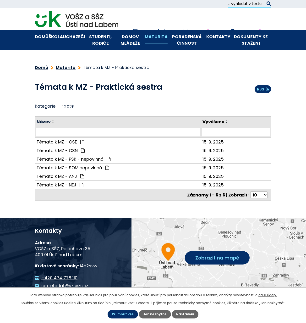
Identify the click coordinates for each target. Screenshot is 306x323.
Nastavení (185, 314)
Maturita (156, 37)
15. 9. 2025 (213, 142)
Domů (42, 37)
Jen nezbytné (155, 314)
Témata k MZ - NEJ (60, 185)
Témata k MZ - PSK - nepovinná (73, 159)
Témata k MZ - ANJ (60, 176)
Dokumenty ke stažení (251, 40)
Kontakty (218, 37)
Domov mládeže (130, 40)
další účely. (267, 295)
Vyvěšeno (213, 122)
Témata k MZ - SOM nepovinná (73, 168)
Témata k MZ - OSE (60, 142)
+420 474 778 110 (59, 278)
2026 (69, 107)
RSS (263, 89)
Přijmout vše (123, 314)
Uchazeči (74, 37)
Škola (56, 37)
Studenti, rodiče (100, 40)
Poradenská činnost (187, 40)
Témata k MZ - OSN (61, 151)
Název (44, 122)
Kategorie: (45, 106)
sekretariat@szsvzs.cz (64, 285)
